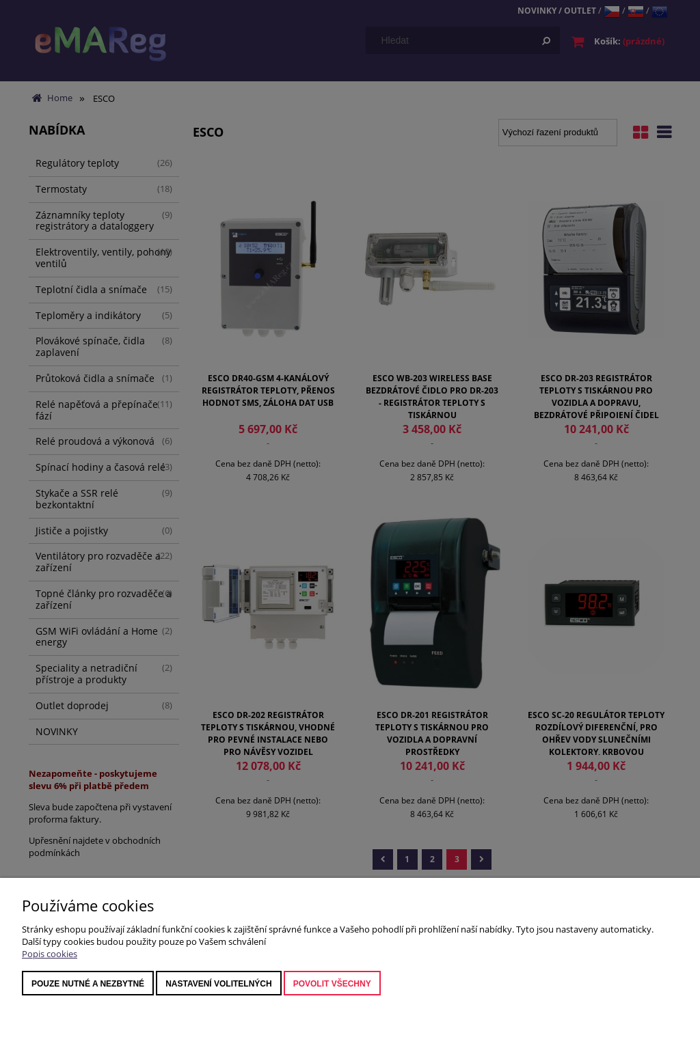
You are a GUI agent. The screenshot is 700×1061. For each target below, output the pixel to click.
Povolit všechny (332, 984)
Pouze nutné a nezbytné (87, 984)
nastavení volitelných (218, 984)
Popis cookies (49, 954)
